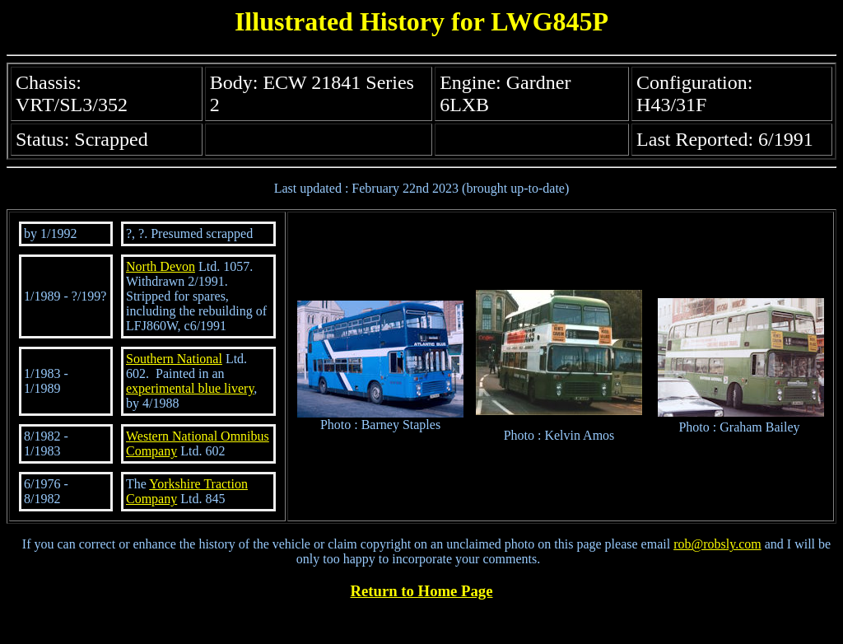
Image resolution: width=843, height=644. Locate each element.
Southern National (174, 359)
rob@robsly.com (717, 544)
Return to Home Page (422, 591)
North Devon (160, 266)
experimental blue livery (190, 388)
